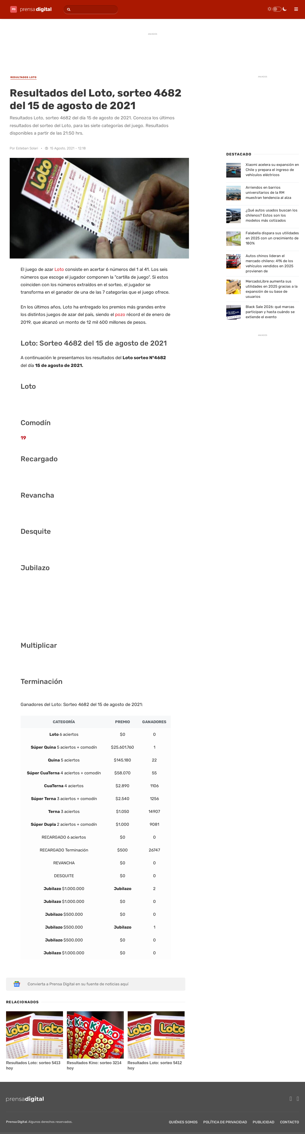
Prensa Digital (16, 1122)
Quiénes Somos (183, 1122)
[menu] (294, 7)
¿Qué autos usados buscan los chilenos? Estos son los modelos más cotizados (271, 215)
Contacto (289, 1122)
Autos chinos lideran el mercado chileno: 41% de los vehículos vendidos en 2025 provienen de (269, 263)
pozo (120, 314)
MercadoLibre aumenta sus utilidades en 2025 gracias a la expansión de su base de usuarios (271, 289)
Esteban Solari (27, 148)
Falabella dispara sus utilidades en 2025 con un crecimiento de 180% (272, 238)
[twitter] (298, 1098)
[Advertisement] (152, 49)
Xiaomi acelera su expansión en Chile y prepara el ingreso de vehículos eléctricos (272, 169)
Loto (59, 269)
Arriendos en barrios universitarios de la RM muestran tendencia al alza (268, 192)
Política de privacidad (225, 1122)
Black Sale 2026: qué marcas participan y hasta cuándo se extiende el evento (270, 312)
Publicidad (263, 1122)
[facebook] (291, 1098)
